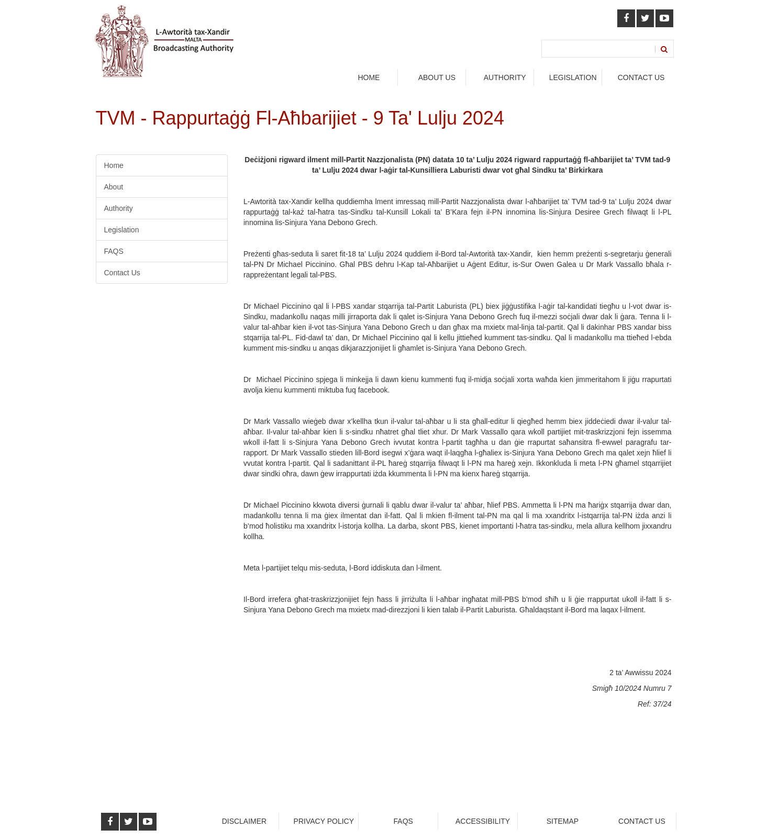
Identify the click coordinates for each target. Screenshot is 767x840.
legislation (573, 77)
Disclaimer (244, 821)
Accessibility (482, 821)
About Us (436, 77)
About (114, 187)
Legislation (121, 230)
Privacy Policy (324, 821)
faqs (403, 821)
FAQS (114, 251)
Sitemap (563, 821)
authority (505, 77)
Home (369, 77)
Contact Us (641, 77)
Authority (118, 208)
